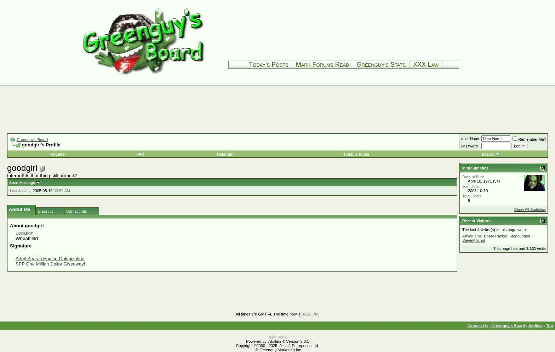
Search (488, 154)
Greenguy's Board (32, 140)
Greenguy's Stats (381, 64)
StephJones (519, 236)
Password (469, 146)
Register (58, 154)
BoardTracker (495, 236)
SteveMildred (473, 240)
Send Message (22, 182)
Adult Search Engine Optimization (50, 258)
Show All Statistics (530, 209)
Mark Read (277, 337)
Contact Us (477, 326)
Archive (535, 326)
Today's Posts (268, 64)
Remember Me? (529, 139)
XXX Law (426, 64)
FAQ (140, 154)
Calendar (225, 154)
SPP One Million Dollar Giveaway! (50, 264)
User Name (471, 138)
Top (549, 326)
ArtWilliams (472, 236)
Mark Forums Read (322, 64)
